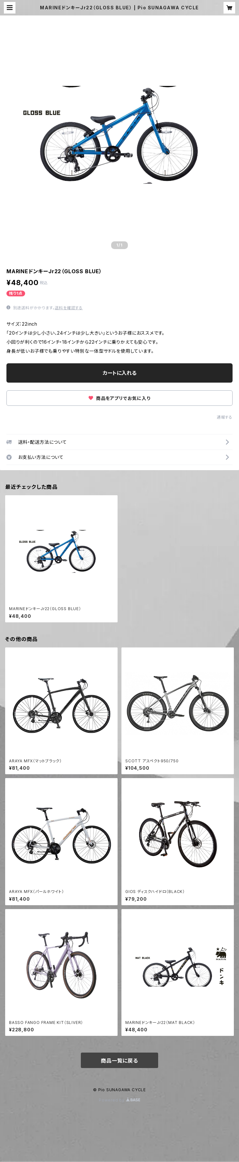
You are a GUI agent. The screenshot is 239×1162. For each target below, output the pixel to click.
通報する (225, 417)
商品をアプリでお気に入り (119, 398)
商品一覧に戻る (119, 1060)
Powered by (119, 1100)
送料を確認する (69, 307)
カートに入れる (120, 373)
